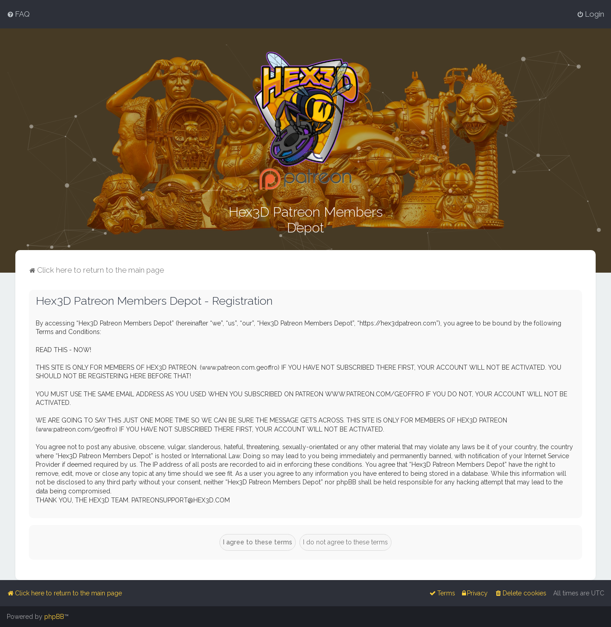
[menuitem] (18, 14)
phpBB (54, 616)
